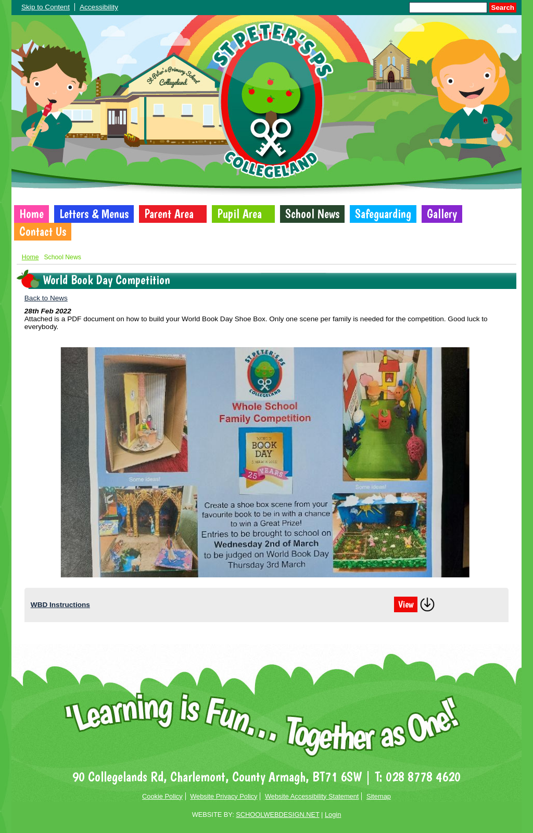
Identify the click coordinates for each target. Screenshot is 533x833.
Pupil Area (239, 214)
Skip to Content (45, 7)
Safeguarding (383, 214)
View (405, 604)
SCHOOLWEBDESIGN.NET (277, 814)
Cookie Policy (162, 796)
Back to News (46, 298)
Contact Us (42, 231)
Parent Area (169, 214)
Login (333, 814)
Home (31, 214)
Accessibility (99, 7)
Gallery (442, 214)
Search (502, 7)
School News (312, 214)
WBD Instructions (60, 605)
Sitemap (378, 796)
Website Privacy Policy (223, 796)
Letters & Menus (94, 214)
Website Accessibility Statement (312, 796)
